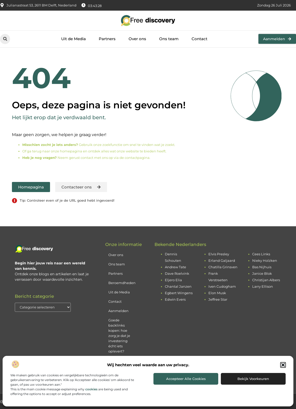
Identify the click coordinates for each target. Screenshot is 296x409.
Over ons (137, 38)
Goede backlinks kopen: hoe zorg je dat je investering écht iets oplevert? (119, 335)
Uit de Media (73, 38)
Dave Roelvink (177, 273)
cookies (91, 389)
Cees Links (261, 254)
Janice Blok (262, 273)
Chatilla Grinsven (222, 267)
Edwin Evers (175, 299)
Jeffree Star (217, 299)
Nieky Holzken (264, 260)
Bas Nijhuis (261, 267)
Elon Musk (217, 293)
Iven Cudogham (222, 286)
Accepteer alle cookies (186, 379)
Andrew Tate (175, 267)
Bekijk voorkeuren (253, 379)
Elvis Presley (218, 254)
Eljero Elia (173, 280)
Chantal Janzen (178, 286)
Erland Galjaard (221, 260)
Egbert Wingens (179, 293)
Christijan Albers (266, 280)
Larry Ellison (262, 286)
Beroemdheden (122, 283)
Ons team (169, 38)
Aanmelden (118, 311)
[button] (283, 365)
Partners (107, 38)
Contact (199, 38)
